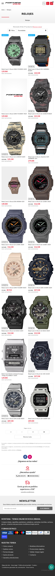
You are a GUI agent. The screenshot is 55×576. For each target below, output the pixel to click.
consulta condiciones (27, 492)
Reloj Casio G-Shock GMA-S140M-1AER (40, 287)
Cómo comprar (8, 546)
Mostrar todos (37, 27)
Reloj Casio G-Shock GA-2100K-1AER (39, 244)
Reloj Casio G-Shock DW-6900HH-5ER (13, 201)
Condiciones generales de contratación (13, 567)
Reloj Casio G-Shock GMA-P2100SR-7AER (14, 114)
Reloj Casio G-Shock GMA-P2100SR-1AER (14, 69)
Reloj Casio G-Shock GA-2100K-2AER (13, 244)
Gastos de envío (8, 555)
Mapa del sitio (6, 565)
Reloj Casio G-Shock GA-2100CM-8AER (40, 114)
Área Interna (30, 567)
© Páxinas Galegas (47, 570)
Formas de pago (8, 552)
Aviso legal (14, 565)
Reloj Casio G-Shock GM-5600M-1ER (39, 418)
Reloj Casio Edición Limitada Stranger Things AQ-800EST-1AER (12, 374)
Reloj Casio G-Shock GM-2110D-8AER (13, 418)
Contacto (33, 555)
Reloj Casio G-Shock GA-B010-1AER (12, 331)
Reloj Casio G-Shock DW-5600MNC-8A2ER (39, 70)
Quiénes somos (8, 549)
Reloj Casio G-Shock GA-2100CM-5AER (13, 157)
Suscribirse (44, 508)
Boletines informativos (37, 546)
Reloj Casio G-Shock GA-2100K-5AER (39, 201)
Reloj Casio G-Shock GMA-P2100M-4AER (14, 287)
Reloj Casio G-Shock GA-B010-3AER (39, 331)
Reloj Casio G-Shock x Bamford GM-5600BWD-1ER (38, 157)
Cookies (34, 565)
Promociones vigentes (37, 549)
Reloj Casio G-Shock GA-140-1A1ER (39, 374)
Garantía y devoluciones (11, 558)
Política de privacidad (24, 565)
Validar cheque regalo (37, 552)
